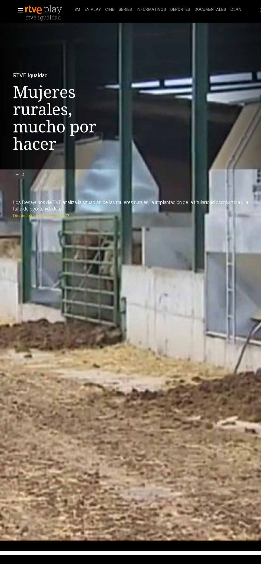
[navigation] (157, 9)
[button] (19, 10)
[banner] (48, 9)
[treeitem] (77, 10)
